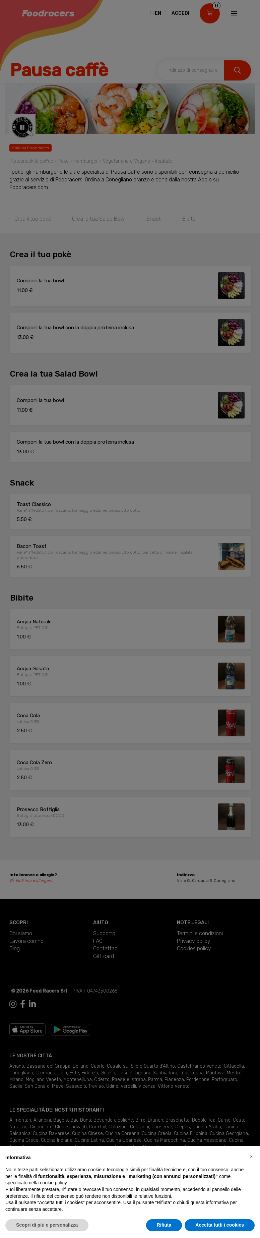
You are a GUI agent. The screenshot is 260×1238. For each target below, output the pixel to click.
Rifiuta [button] (164, 1225)
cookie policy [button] (53, 1182)
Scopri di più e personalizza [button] (47, 1225)
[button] (251, 1156)
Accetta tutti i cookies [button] (219, 1225)
